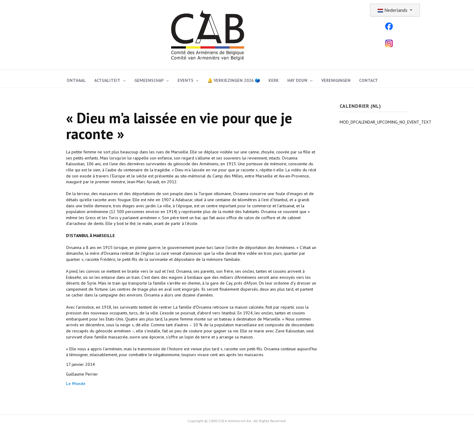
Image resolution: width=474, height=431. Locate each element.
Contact (368, 80)
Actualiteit (107, 80)
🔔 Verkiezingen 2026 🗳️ (233, 80)
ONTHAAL (76, 80)
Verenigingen (336, 80)
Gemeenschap (149, 80)
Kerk (273, 80)
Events (185, 80)
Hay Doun (297, 80)
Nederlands (393, 10)
